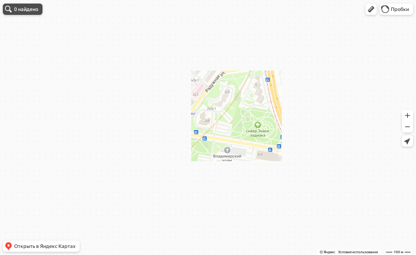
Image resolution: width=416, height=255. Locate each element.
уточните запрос (62, 44)
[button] (371, 9)
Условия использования (358, 252)
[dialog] (54, 35)
